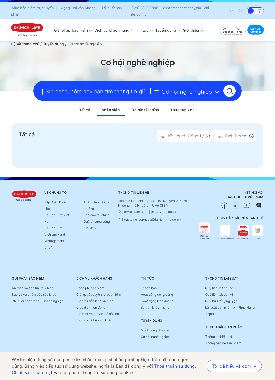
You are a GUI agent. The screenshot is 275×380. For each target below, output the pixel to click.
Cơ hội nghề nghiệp (155, 337)
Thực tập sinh (182, 110)
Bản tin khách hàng (155, 307)
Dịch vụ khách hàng (114, 30)
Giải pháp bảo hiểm (73, 30)
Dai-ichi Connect (204, 231)
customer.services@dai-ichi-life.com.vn (150, 219)
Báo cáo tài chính (97, 215)
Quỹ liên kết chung (219, 288)
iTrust (257, 232)
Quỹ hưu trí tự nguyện (221, 301)
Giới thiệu (193, 30)
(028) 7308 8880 (163, 212)
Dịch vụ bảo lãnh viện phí (95, 301)
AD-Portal (243, 232)
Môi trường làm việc (155, 330)
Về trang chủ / (29, 44)
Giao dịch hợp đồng (90, 307)
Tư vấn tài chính (145, 110)
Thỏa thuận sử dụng (174, 366)
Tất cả (84, 110)
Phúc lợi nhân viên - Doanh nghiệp (37, 301)
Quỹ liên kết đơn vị (219, 295)
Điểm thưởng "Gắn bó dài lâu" (98, 314)
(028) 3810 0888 (144, 8)
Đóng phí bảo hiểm (90, 288)
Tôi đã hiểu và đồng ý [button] (234, 366)
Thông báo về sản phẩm (223, 343)
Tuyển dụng (168, 30)
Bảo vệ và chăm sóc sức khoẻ (34, 295)
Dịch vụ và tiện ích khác (94, 320)
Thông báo (149, 288)
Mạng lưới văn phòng (78, 8)
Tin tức (144, 30)
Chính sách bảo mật (32, 372)
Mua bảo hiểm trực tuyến (33, 8)
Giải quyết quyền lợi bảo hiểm (98, 295)
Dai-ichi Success (225, 232)
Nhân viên (111, 110)
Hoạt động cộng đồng (157, 295)
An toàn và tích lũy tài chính (32, 288)
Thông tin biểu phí (218, 337)
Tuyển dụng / (54, 44)
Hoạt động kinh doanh (157, 301)
